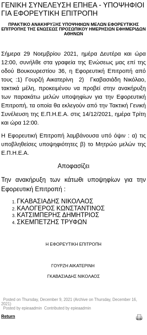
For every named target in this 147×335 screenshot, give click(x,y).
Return (8, 316)
